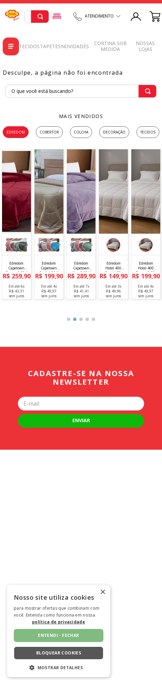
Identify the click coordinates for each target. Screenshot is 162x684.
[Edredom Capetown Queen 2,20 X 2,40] (16, 224)
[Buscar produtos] (40, 16)
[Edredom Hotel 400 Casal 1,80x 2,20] (113, 224)
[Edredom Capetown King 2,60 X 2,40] (81, 224)
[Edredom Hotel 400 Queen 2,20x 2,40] (145, 224)
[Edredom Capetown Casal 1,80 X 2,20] (48, 224)
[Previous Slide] (6, 245)
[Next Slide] (26, 245)
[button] (113, 245)
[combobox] (36, 16)
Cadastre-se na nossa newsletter (81, 377)
